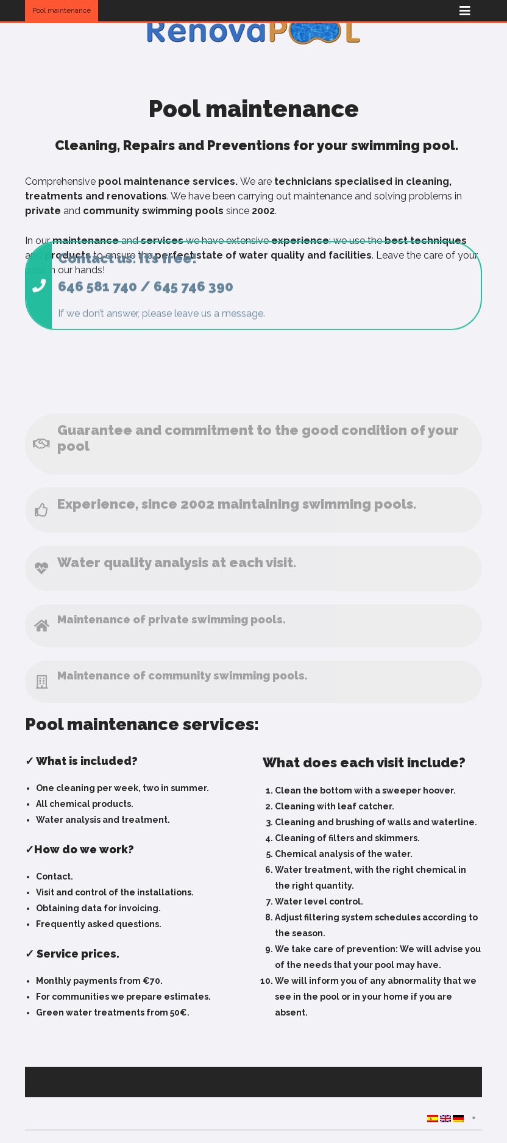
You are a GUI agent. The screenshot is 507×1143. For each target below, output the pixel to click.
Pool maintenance (61, 10)
